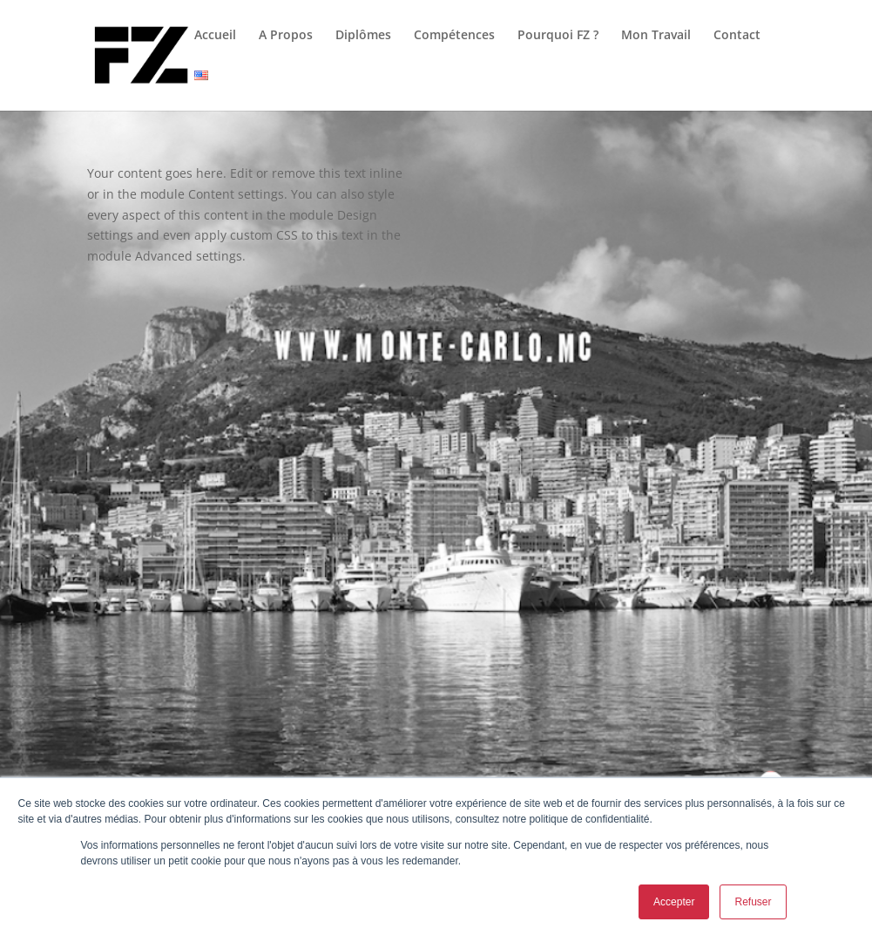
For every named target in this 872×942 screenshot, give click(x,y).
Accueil (215, 36)
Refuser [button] (752, 902)
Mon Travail (656, 36)
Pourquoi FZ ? (557, 36)
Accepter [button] (673, 902)
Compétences (454, 36)
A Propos (286, 36)
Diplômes (363, 36)
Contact (736, 36)
